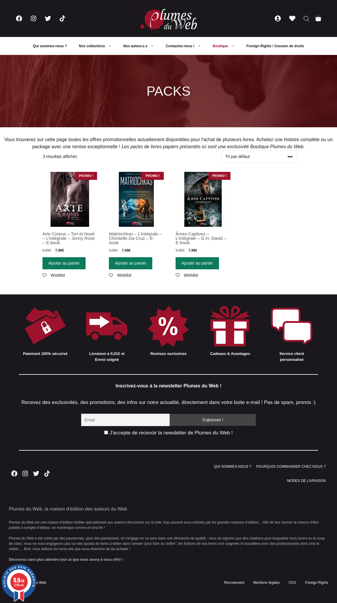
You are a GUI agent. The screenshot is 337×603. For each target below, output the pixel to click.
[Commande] (259, 156)
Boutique (227, 46)
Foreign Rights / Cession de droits (275, 46)
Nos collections (98, 46)
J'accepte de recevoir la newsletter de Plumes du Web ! (168, 433)
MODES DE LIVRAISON (306, 481)
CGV (292, 583)
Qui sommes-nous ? (50, 46)
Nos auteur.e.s (141, 46)
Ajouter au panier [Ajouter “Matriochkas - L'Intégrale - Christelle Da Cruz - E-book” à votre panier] (130, 263)
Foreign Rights (316, 583)
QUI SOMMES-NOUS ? (232, 467)
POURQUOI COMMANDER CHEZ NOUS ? (291, 467)
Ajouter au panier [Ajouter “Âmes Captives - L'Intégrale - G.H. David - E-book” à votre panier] (197, 263)
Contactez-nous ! (186, 46)
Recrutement (234, 583)
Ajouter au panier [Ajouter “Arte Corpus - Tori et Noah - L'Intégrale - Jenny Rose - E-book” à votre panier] (64, 263)
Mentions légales (266, 583)
